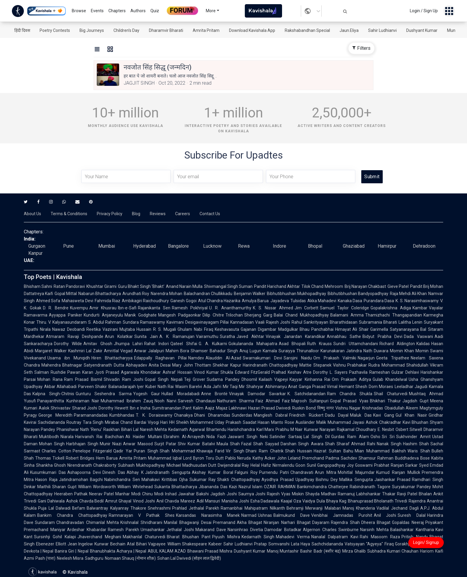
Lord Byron (193, 458)
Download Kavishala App (252, 30)
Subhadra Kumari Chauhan (392, 551)
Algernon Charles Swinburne (331, 529)
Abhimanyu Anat (281, 386)
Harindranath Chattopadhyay (270, 365)
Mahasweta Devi (77, 300)
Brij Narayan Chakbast (365, 286)
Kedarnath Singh (258, 536)
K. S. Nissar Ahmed (273, 307)
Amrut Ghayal (118, 501)
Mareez (187, 501)
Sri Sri (388, 436)
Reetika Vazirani (102, 329)
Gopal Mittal (66, 293)
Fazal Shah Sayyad (260, 443)
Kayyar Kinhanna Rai (309, 379)
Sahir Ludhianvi (382, 30)
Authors (138, 10)
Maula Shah (228, 443)
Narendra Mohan (166, 293)
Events (97, 10)
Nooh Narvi (165, 400)
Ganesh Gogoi (183, 300)
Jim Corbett (307, 307)
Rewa (244, 246)
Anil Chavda (167, 501)
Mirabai (112, 422)
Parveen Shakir (92, 386)
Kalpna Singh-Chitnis (53, 393)
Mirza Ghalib (354, 551)
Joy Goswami (360, 465)
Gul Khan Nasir (411, 415)
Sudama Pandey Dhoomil (232, 379)
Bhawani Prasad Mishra (209, 551)
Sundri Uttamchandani (355, 343)
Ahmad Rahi (363, 443)
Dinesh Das (113, 472)
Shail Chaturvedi (390, 393)
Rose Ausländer (300, 422)
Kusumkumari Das (48, 472)
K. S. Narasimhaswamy (417, 300)
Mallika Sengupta (356, 479)
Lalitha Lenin (410, 322)
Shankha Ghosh (51, 465)
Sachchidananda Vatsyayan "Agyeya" (347, 544)
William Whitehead (134, 486)
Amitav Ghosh (97, 343)
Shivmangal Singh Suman (228, 286)
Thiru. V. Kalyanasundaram (61, 322)
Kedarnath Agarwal (186, 429)
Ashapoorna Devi (84, 472)
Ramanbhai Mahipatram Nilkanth (253, 508)
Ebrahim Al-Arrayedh (184, 436)
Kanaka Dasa (350, 300)
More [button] (211, 10)
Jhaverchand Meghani (99, 536)
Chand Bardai (133, 422)
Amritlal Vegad (118, 350)
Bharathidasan (343, 322)
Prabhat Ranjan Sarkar (395, 465)
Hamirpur (387, 246)
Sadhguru (94, 558)
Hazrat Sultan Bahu (333, 451)
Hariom (427, 551)
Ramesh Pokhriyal (190, 307)
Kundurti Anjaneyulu (103, 315)
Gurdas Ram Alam (350, 436)
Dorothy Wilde (68, 343)
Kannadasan (242, 322)
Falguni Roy (246, 472)
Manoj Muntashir (283, 551)
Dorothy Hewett (113, 408)
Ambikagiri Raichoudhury (145, 300)
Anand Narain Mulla (184, 286)
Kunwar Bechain (109, 544)
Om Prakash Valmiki (335, 358)
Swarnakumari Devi (262, 358)
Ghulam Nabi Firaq (195, 329)
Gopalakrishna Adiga (391, 307)
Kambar (419, 307)
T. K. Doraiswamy (154, 415)
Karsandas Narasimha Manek (208, 515)
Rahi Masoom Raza (380, 536)
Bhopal (315, 246)
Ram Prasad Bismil (83, 379)
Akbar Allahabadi (60, 386)
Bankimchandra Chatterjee (322, 486)
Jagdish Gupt (415, 400)
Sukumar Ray (202, 479)
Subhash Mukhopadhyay (141, 465)
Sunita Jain (146, 336)
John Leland (289, 458)
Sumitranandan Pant (172, 408)
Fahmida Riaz (107, 300)
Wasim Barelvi (188, 386)
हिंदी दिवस (22, 30)
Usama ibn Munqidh (68, 358)
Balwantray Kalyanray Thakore (116, 508)
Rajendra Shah (345, 522)
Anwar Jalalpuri (149, 350)
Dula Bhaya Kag (331, 501)
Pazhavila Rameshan (369, 372)
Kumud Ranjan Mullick (398, 472)
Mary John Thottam (191, 365)
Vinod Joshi (144, 501)
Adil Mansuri (208, 501)
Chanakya (183, 415)
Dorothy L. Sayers (330, 372)
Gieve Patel (398, 286)
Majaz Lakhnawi (231, 408)
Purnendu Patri (274, 472)
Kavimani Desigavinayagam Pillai (197, 322)
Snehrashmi (159, 508)
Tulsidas (298, 300)
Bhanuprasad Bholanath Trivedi (377, 501)
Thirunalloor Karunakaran (320, 350)
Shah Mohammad (177, 451)
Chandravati (301, 472)
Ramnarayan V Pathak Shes (142, 515)
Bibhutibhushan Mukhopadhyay (296, 293)
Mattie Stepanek (315, 365)
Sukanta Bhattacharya (175, 486)
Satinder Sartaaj (286, 436)
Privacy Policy (109, 213)
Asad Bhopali (292, 343)
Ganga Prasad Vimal (318, 386)
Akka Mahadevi (321, 300)
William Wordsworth (97, 486)
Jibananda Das (213, 486)
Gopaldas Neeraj (408, 522)
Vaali (259, 322)
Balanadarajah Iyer (126, 386)
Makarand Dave (210, 529)
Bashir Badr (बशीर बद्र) (320, 551)
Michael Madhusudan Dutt (191, 465)
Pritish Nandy (414, 536)
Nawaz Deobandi (68, 329)
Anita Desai (160, 365)
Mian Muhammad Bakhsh (380, 451)
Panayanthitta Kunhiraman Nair (68, 400)
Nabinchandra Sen (122, 479)
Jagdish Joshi (223, 493)
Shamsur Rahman (376, 458)
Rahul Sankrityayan (310, 322)
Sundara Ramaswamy (144, 322)
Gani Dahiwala (51, 501)
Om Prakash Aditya (351, 379)
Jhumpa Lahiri (128, 343)
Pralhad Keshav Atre (291, 372)
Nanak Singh (389, 443)
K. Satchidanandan (306, 393)
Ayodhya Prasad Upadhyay (287, 479)
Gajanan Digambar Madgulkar (269, 329)
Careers (182, 213)
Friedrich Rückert (306, 415)
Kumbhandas (121, 415)
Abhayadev (136, 365)
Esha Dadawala (265, 501)
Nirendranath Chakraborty (91, 465)
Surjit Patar (165, 443)
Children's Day (126, 30)
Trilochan (234, 315)
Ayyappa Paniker (65, 315)
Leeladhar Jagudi (411, 386)
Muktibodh (49, 436)
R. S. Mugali (164, 329)
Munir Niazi (111, 443)
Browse (79, 10)
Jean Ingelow (80, 544)
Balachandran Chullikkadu (208, 293)
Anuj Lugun (250, 350)
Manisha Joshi (235, 501)
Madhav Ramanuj (338, 493)
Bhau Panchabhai (317, 329)
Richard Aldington (397, 343)
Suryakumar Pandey (411, 486)
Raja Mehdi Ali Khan (408, 293)
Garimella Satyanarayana (394, 329)
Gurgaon (36, 246)
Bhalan (425, 493)
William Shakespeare (187, 544)
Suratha (227, 336)
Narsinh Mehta (374, 529)
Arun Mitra (325, 472)
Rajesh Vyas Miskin (285, 493)
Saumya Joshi (252, 493)
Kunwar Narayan (319, 429)
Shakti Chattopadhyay (238, 479)
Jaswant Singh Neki (248, 436)
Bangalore (178, 246)
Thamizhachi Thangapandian (393, 315)
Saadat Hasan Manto (263, 422)
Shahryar (255, 386)
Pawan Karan (80, 372)
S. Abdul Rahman (104, 322)
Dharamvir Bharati (166, 30)
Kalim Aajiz (203, 408)
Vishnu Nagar (348, 408)
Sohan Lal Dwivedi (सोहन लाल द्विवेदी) (189, 558)
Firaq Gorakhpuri (400, 544)
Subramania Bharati (378, 322)
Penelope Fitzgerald (92, 451)
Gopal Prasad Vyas (349, 400)
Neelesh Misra (70, 558)
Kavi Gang (383, 415)
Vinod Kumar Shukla (214, 372)
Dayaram (320, 522)
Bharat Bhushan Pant (189, 536)
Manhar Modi (128, 493)
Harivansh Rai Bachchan (99, 436)
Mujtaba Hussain (135, 329)
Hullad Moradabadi (180, 393)
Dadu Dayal (336, 415)
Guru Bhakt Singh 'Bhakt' (141, 286)
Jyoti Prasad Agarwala (117, 372)
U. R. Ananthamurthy (230, 307)
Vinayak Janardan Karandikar (295, 336)
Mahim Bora (177, 350)
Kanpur (35, 253)
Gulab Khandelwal (390, 379)
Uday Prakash (228, 422)
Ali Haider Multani (143, 436)
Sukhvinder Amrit (413, 436)
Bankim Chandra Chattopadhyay (72, 515)
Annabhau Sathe (344, 336)
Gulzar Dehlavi (405, 372)
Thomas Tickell (49, 458)
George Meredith (55, 415)
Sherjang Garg (258, 315)
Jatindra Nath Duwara (367, 350)
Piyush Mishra (226, 536)
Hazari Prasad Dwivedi (269, 408)
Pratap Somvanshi (271, 544)
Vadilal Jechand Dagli (397, 508)
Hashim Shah (416, 443)
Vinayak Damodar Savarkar (257, 393)
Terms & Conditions (69, 213)
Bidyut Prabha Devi (382, 336)
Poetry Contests (55, 30)
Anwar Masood (137, 443)
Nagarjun (366, 358)
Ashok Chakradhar (383, 422)
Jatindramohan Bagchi (81, 479)
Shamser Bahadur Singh (214, 350)
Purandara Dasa (379, 300)
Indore (279, 246)
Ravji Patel (407, 493)
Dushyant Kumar (422, 30)
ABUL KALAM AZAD (167, 551)
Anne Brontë (214, 393)
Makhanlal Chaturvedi (144, 536)
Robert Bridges (80, 458)
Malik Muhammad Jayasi (340, 422)
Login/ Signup (426, 542)
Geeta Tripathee (392, 358)
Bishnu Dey (327, 479)
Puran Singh (146, 451)
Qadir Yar (122, 451)
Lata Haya (300, 544)
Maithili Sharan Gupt (57, 486)
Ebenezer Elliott (51, 544)
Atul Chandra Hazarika (219, 300)
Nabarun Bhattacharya (99, 293)
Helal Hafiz (260, 465)
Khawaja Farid (210, 451)
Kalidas (423, 343)
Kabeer (215, 544)
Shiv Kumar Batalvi (196, 443)
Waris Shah (418, 451)
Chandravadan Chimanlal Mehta (87, 522)
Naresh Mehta (153, 429)
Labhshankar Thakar (376, 493)
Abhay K (135, 472)
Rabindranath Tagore (370, 486)
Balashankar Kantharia (412, 529)
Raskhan (111, 429)
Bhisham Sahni (38, 286)
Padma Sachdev (341, 458)
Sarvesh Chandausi (197, 400)
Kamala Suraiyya (279, 350)
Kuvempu (79, 307)
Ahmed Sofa (48, 300)
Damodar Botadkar (282, 529)
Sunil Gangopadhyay (326, 465)
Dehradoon (424, 246)
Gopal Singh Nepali (163, 379)
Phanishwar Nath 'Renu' (79, 429)
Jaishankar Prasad (392, 479)
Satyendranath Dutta (104, 365)
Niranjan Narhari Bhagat (287, 522)
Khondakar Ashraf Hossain (166, 372)
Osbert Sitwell (409, 429)
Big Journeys (92, 30)
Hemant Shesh (353, 386)
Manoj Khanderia (359, 508)
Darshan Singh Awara (302, 443)
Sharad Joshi (84, 408)
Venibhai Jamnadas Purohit (341, 515)
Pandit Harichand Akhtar (277, 286)
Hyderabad (144, 246)
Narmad (248, 515)
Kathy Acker (264, 458)
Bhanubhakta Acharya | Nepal (118, 551)
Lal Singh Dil (316, 436)
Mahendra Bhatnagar (61, 365)
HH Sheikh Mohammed (191, 422)
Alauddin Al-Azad (223, 358)
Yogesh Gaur (146, 393)
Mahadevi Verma (293, 536)
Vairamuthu (207, 336)
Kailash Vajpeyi (273, 379)
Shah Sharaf (337, 443)
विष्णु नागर (325, 408)
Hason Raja (46, 479)
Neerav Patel (101, 493)
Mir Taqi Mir (234, 386)
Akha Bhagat (249, 522)
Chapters (117, 10)
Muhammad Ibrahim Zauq (127, 400)
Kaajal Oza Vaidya (298, 501)
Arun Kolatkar (119, 336)
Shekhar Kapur (227, 365)
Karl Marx (265, 429)
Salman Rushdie (50, 372)
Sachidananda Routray (59, 422)
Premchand (313, 458)
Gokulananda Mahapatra (252, 343)
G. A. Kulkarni (213, 343)
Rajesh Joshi (278, 322)
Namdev (196, 358)
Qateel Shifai (183, 343)
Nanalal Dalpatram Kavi (334, 536)
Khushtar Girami (101, 286)
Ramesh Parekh (123, 529)
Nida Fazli (216, 436)
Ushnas (265, 515)
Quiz (154, 10)
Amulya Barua (255, 300)
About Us (32, 213)
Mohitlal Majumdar (356, 472)
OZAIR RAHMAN (279, 486)
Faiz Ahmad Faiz (273, 400)
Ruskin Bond (304, 408)
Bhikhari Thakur (385, 400)
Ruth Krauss (319, 343)
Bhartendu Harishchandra (230, 429)
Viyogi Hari (158, 422)
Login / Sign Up (424, 10)
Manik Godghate (140, 315)
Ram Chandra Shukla (349, 393)
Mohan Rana (50, 379)
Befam (78, 508)
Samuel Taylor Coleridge (344, 307)
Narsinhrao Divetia (245, 529)
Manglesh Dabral (271, 415)
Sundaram (45, 522)
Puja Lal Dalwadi (54, 508)
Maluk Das (361, 415)
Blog (136, 213)
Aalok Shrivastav (55, 408)
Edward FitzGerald (252, 372)
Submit (371, 176)
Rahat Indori (156, 343)
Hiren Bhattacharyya (112, 358)
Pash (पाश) (45, 558)
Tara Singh (93, 422)
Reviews (158, 213)
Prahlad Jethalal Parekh (195, 508)
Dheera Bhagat (376, 522)
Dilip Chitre (213, 315)
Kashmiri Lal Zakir (85, 350)
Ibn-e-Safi (127, 307)
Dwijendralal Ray (233, 465)
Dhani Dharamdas (212, 415)
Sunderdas (242, 415)
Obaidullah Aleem (401, 408)
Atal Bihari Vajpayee (146, 544)
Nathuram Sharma (235, 400)
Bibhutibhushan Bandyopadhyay (358, 293)
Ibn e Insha (140, 408)
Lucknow (212, 246)
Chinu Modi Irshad (159, 493)
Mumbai (106, 246)
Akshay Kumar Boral (212, 472)
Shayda (312, 493)
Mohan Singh (52, 443)
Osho (375, 436)
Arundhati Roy (135, 293)
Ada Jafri (212, 386)
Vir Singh (235, 451)
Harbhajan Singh (82, 443)
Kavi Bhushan (416, 422)
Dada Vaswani (418, 336)
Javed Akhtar (250, 336)
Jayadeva (279, 300)
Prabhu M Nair (289, 429)
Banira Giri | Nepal (71, 551)
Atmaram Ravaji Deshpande (74, 336)
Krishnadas (372, 408)
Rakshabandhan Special (307, 30)
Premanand (224, 522)
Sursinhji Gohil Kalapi (55, 536)
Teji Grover (195, 379)
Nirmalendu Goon (289, 465)
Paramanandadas (91, 415)
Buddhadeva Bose (412, 458)
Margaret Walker (51, 350)
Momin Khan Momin (409, 350)
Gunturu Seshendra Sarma (104, 393)
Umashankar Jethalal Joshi (167, 529)
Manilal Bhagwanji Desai (187, 522)
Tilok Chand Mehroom (322, 286)
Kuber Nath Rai (159, 386)
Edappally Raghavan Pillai (160, 358)
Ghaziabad (354, 246)
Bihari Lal (129, 429)
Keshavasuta (227, 329)
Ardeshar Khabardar (86, 529)
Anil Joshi (385, 515)
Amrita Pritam (206, 30)
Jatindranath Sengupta (167, 472)
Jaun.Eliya (349, 30)
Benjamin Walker (249, 293)
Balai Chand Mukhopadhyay (301, 315)
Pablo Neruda (238, 458)
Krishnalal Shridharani (141, 522)
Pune (68, 246)
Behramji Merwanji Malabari (314, 508)
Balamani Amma (347, 315)
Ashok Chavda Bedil (85, 501)
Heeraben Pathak (71, 493)
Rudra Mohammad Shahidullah (398, 365)
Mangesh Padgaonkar (179, 315)
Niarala (67, 436)
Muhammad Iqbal (165, 458)
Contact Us (210, 213)
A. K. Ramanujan (176, 336)
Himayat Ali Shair (352, 329)
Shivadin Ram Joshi (123, 379)
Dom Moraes (381, 386)
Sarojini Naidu (298, 358)
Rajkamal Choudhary (356, 429)
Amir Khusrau (103, 307)
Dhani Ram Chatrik (265, 451)
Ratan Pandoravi (69, 286)
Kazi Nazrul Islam (246, 486)
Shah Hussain (298, 451)
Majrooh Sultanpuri (310, 400)
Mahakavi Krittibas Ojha (164, 479)
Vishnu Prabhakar (350, 365)
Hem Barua (107, 458)
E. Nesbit (386, 429)
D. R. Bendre (56, 307)
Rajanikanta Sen (154, 307)
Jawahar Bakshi (193, 493)
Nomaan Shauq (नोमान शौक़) (130, 558)
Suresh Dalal (412, 515)
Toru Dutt (215, 458)
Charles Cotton (56, 451)
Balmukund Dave (291, 515)
